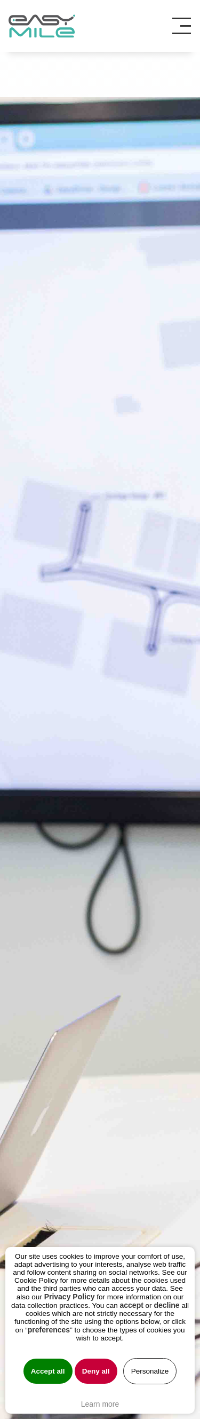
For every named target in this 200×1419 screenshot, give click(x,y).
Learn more (100, 1404)
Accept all (48, 1371)
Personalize (150, 1371)
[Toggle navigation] (185, 26)
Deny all (96, 1371)
